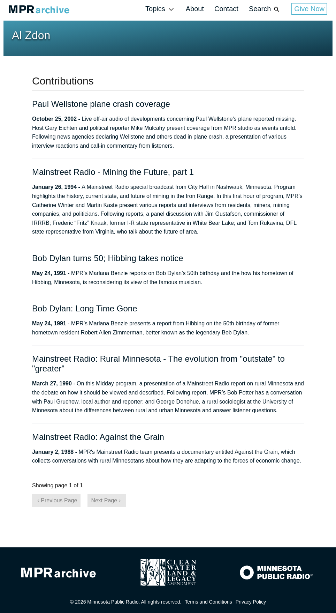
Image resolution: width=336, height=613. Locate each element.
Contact (226, 9)
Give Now (309, 9)
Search (265, 9)
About (195, 9)
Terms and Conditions (208, 602)
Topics (160, 9)
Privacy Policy (251, 602)
